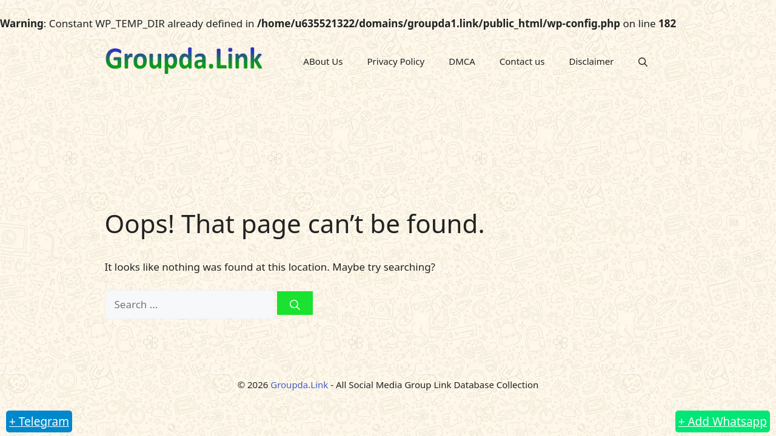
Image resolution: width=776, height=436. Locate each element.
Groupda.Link (299, 384)
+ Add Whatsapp (722, 421)
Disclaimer (591, 61)
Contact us (522, 61)
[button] (643, 61)
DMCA (462, 61)
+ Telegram (39, 421)
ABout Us (323, 61)
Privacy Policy (396, 61)
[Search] (295, 303)
